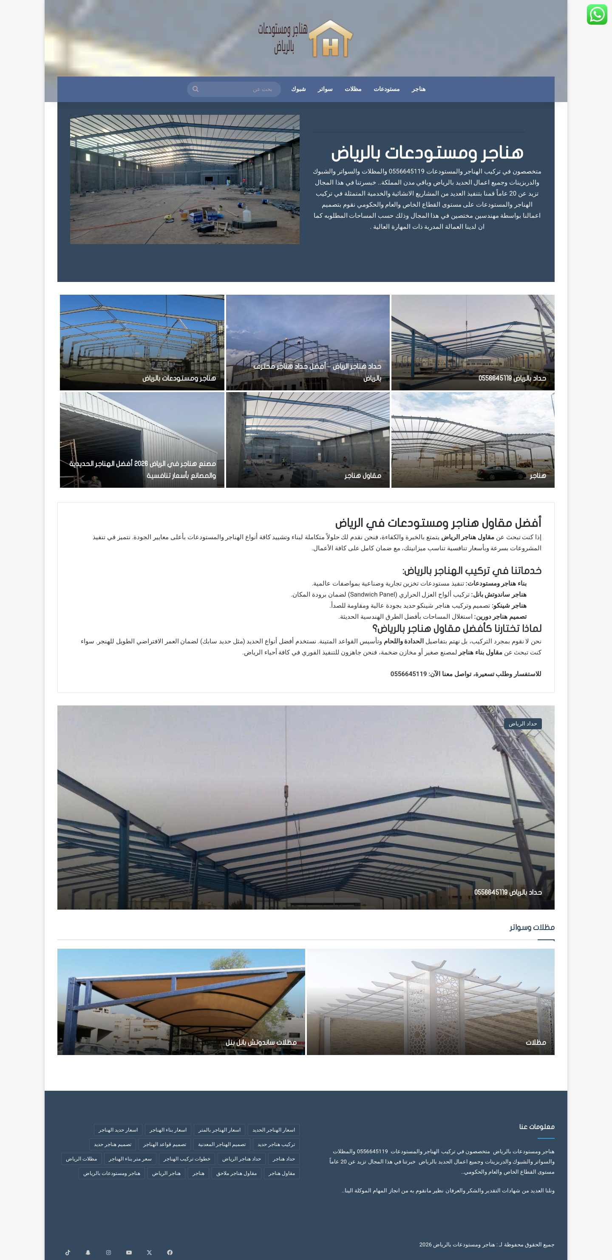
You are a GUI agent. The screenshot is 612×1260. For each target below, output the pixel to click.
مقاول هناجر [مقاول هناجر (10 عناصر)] (282, 1173)
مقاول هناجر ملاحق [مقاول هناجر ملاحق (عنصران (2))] (236, 1173)
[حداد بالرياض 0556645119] (473, 342)
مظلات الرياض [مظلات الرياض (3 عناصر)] (81, 1159)
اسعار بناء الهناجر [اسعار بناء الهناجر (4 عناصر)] (168, 1130)
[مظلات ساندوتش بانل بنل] (181, 1002)
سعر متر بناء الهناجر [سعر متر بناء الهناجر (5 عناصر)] (130, 1159)
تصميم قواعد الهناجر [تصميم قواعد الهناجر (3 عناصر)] (164, 1144)
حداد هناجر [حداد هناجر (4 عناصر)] (284, 1159)
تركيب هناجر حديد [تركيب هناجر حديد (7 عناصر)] (276, 1144)
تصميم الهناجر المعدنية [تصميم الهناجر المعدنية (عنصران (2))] (222, 1144)
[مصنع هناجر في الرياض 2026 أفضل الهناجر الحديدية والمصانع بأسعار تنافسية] (142, 440)
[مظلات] (431, 1002)
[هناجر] (473, 440)
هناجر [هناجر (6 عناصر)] (198, 1173)
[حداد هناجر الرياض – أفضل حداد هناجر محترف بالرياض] (307, 342)
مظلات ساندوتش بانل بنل (242, 1041)
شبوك (298, 89)
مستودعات (387, 89)
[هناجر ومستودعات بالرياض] (142, 342)
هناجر (418, 89)
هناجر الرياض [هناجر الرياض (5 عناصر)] (166, 1173)
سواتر (325, 89)
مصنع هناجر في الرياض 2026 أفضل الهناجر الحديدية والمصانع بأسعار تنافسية (152, 463)
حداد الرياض (523, 723)
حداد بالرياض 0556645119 (500, 377)
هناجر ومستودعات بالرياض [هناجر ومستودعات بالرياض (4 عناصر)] (111, 1173)
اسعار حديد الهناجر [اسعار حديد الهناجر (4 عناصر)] (118, 1130)
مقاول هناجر (357, 475)
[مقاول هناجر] (307, 440)
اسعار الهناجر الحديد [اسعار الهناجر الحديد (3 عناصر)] (273, 1130)
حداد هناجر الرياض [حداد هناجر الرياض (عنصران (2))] (241, 1159)
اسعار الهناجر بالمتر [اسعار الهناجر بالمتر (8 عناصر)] (219, 1130)
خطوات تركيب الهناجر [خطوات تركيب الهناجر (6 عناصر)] (187, 1159)
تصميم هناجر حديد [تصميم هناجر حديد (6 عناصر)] (112, 1144)
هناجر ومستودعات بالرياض (427, 153)
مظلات (353, 89)
